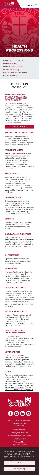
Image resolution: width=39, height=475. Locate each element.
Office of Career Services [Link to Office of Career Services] (13, 66)
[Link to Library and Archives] (19, 433)
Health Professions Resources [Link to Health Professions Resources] (15, 73)
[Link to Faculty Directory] (19, 439)
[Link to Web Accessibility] (19, 445)
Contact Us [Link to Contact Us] (16, 60)
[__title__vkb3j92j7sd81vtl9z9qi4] (19, 406)
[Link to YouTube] (28, 413)
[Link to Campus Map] (19, 442)
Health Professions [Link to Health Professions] (10, 76)
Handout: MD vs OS (19, 127)
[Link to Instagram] (16, 413)
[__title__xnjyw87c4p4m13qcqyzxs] (9, 4)
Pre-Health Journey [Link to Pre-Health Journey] (11, 69)
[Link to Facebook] (10, 413)
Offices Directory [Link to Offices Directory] (10, 63)
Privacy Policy (19, 469)
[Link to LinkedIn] (22, 413)
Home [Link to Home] (5, 60)
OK (19, 463)
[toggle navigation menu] (32, 5)
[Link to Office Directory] (19, 430)
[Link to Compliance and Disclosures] (19, 436)
